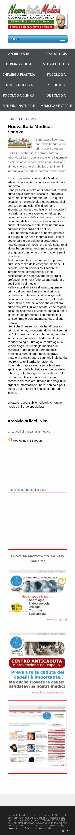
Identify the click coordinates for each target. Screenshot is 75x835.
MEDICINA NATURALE (19, 106)
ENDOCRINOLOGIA (19, 85)
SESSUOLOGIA (56, 54)
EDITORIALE (28, 119)
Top (62, 830)
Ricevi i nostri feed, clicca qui (27, 489)
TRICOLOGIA (56, 74)
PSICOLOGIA (56, 85)
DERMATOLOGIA (18, 64)
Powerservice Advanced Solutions (28, 828)
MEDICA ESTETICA (56, 64)
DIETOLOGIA (56, 95)
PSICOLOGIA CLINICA (18, 95)
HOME (12, 119)
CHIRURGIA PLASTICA (19, 74)
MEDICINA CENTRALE (56, 106)
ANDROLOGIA (18, 54)
